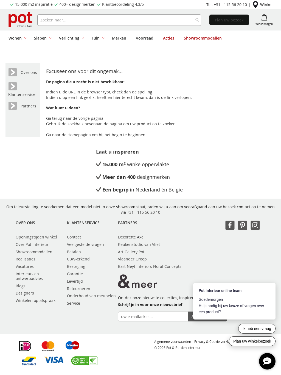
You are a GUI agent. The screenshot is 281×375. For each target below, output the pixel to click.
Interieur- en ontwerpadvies (29, 276)
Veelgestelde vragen (85, 244)
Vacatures (25, 266)
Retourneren (78, 288)
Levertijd (75, 281)
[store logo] (21, 20)
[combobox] (119, 20)
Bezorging (76, 266)
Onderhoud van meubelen (91, 295)
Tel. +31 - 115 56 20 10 (226, 4)
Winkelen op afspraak (35, 300)
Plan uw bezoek (229, 20)
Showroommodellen (34, 251)
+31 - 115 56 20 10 (143, 212)
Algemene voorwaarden (172, 341)
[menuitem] (16, 38)
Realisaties (25, 259)
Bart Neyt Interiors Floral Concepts (149, 266)
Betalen (74, 251)
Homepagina (80, 134)
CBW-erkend (78, 259)
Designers (25, 293)
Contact (74, 237)
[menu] (138, 38)
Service (73, 303)
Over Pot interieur (32, 244)
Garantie (75, 273)
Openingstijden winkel (36, 237)
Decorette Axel (131, 237)
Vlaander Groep (132, 259)
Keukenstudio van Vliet (139, 244)
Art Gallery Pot (131, 251)
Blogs (21, 285)
